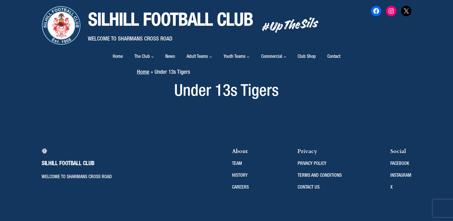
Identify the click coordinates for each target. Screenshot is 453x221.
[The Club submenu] (152, 56)
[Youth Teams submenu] (248, 56)
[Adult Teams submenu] (210, 56)
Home (118, 57)
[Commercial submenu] (284, 56)
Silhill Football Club (170, 21)
